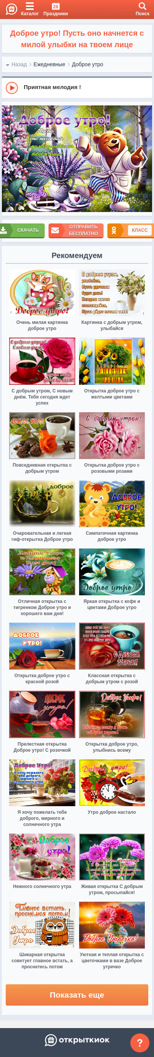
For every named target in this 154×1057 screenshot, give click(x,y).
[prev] (9, 158)
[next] (144, 158)
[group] (77, 87)
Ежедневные (49, 64)
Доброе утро (87, 64)
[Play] (12, 88)
